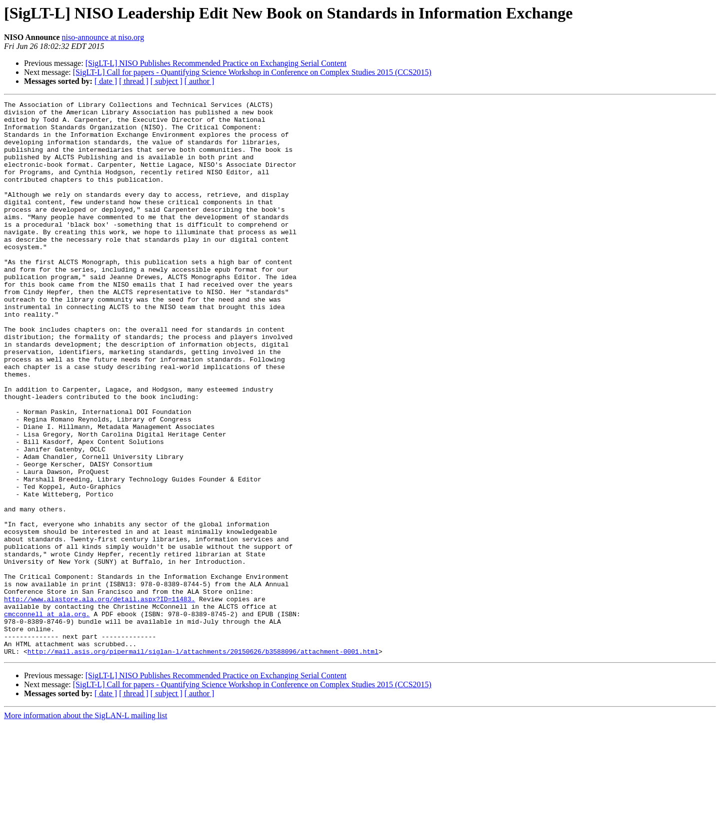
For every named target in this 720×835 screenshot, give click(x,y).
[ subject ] (166, 81)
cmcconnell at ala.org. (47, 717)
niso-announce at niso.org (103, 37)
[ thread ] (133, 81)
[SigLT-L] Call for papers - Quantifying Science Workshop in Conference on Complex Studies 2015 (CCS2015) (252, 72)
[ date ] (105, 81)
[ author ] (199, 81)
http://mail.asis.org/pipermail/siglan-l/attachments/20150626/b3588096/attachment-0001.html (203, 762)
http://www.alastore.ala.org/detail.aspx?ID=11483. (99, 699)
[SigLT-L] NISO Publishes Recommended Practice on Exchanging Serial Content (216, 63)
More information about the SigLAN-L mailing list (85, 826)
